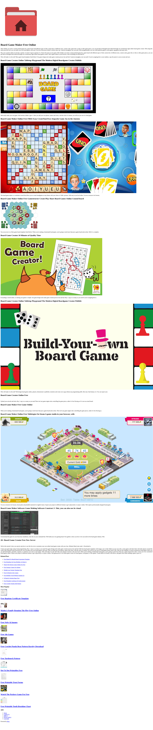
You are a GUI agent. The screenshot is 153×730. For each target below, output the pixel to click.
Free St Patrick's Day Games (11, 573)
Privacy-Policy (7, 717)
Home (5, 713)
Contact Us (7, 714)
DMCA (6, 716)
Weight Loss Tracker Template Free (13, 570)
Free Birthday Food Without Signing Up (14, 575)
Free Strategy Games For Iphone (12, 567)
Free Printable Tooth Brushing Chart (16, 706)
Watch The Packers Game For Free (15, 694)
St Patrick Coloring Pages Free (11, 578)
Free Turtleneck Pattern (10, 658)
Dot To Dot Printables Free (12, 670)
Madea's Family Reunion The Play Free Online (20, 610)
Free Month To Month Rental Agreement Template (17, 559)
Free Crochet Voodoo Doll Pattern (12, 583)
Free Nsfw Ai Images (9, 622)
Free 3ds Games (7, 634)
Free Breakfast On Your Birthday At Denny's (15, 562)
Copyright (6, 718)
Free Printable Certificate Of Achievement (14, 581)
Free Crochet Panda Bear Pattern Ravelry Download (22, 646)
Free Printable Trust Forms (12, 682)
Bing (8, 721)
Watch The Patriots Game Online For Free (14, 564)
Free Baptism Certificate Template (15, 598)
